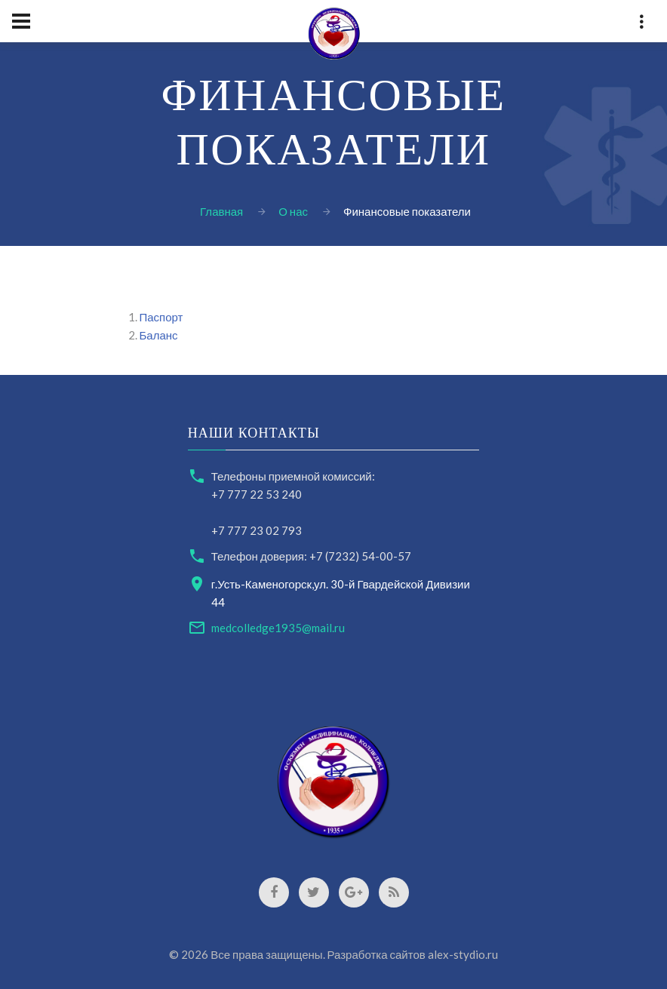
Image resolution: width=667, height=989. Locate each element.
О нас (293, 211)
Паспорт (161, 317)
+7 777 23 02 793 (256, 530)
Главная (221, 211)
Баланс (159, 335)
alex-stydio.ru (463, 954)
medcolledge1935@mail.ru (278, 627)
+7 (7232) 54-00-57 (360, 556)
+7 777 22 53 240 (256, 494)
